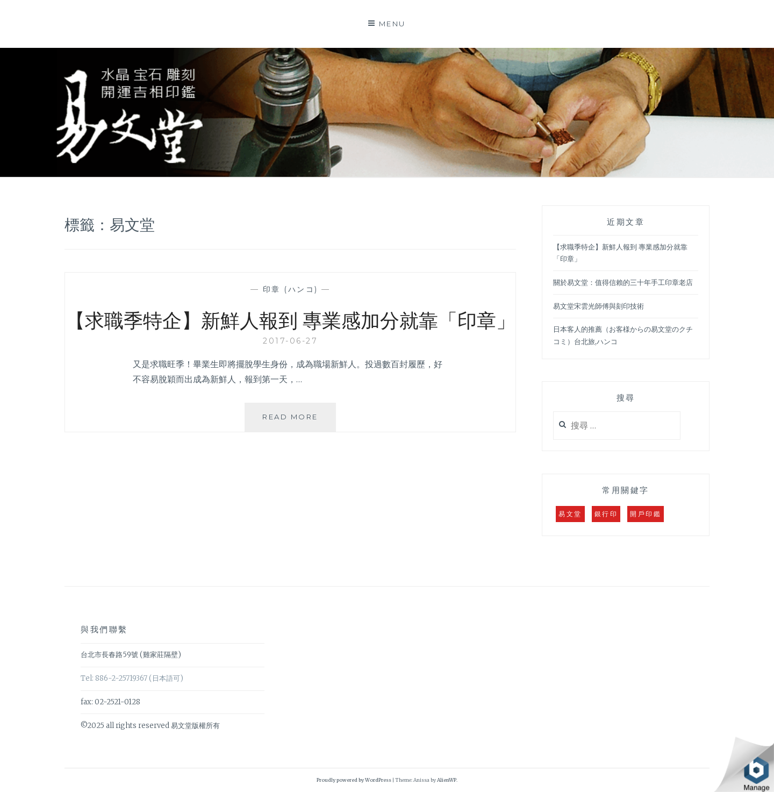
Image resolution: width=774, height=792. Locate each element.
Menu (392, 23)
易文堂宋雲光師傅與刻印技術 (598, 306)
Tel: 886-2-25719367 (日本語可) (132, 678)
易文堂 (570, 514)
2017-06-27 (290, 341)
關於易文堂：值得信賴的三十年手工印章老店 (623, 282)
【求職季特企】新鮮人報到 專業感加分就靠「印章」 (290, 319)
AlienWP (446, 780)
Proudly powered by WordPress (354, 780)
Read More (294, 421)
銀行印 (606, 514)
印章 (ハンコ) (290, 289)
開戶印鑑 (645, 514)
